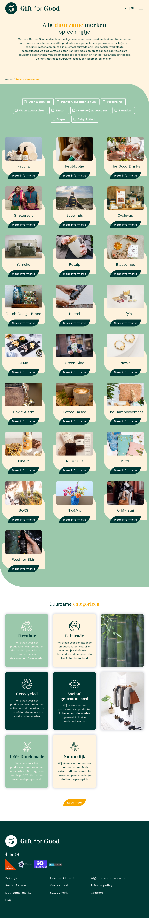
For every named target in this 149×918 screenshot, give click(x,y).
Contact (97, 892)
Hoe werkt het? (62, 878)
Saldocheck (59, 892)
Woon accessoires (31, 110)
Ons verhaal (59, 885)
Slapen (61, 119)
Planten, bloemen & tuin (78, 101)
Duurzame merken (19, 892)
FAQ (8, 900)
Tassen (60, 110)
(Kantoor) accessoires (92, 110)
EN (132, 8)
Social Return (15, 885)
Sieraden (125, 110)
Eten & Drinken (39, 101)
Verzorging (114, 101)
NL (126, 8)
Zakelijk (11, 878)
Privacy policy (101, 885)
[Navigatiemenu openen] (140, 8)
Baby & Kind (86, 119)
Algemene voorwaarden (109, 878)
